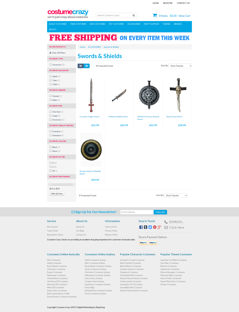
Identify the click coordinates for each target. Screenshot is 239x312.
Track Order (52, 231)
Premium (57, 131)
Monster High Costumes (171, 275)
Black (56, 147)
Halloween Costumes (56, 275)
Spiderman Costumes (170, 269)
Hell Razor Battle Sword (118, 116)
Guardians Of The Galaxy (131, 284)
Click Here (176, 227)
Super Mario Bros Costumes (173, 281)
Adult (56, 76)
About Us (80, 227)
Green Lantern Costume (130, 281)
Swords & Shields (111, 47)
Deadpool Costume (129, 272)
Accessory (58, 64)
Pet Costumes (116, 24)
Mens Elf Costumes (55, 287)
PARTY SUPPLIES (151, 24)
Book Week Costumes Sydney (98, 266)
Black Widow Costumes (130, 266)
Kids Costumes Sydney (95, 263)
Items (163, 15)
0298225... (176, 222)
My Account (52, 227)
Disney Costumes (168, 284)
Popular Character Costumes (137, 254)
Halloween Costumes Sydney (98, 275)
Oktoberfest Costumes (57, 278)
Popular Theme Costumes (176, 254)
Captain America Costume (131, 269)
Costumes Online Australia (63, 254)
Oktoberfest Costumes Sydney (98, 290)
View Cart (184, 15)
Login (156, 3)
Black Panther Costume (130, 263)
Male (56, 100)
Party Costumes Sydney (95, 293)
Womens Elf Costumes (57, 284)
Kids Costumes (97, 24)
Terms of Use (111, 227)
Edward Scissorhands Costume (134, 278)
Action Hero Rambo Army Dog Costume (28, 297)
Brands (178, 24)
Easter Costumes (54, 272)
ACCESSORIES (133, 24)
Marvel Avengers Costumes (173, 272)
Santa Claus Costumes (57, 290)
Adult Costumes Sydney (95, 260)
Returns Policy (111, 234)
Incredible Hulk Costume (131, 287)
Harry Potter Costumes (171, 278)
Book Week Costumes (57, 266)
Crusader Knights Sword (89, 116)
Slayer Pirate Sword (174, 116)
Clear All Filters (57, 53)
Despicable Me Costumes (131, 275)
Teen (56, 80)
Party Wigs (90, 287)
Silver (56, 151)
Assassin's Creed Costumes (132, 260)
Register (167, 3)
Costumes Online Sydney (100, 254)
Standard (58, 135)
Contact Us (183, 3)
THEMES (166, 24)
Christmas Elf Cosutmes (57, 281)
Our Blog (80, 231)
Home (82, 47)
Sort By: (165, 65)
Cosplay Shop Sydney (94, 281)
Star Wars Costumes (170, 263)
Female (57, 96)
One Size (57, 112)
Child (56, 84)
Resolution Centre (55, 234)
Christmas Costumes (56, 269)
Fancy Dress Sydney (94, 278)
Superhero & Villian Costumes (174, 260)
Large (56, 116)
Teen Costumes (78, 24)
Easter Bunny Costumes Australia (62, 296)
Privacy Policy (111, 231)
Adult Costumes (58, 24)
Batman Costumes (169, 266)
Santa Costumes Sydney (95, 269)
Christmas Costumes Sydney (97, 272)
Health (52, 29)
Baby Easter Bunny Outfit (58, 293)
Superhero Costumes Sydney (98, 284)
